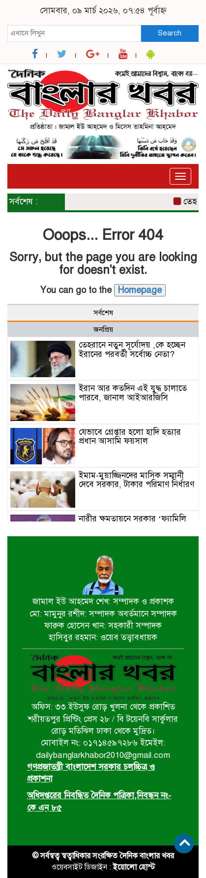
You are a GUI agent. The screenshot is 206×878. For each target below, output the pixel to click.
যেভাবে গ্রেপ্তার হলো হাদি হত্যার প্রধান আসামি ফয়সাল (130, 437)
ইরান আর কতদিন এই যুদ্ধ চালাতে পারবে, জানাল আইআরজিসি (133, 393)
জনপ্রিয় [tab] (103, 329)
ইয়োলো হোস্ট (134, 867)
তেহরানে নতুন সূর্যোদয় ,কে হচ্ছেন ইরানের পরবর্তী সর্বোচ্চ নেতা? (132, 349)
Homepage (140, 290)
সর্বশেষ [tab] (103, 312)
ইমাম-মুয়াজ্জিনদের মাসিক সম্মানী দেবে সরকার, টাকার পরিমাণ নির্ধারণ (136, 480)
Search (169, 33)
